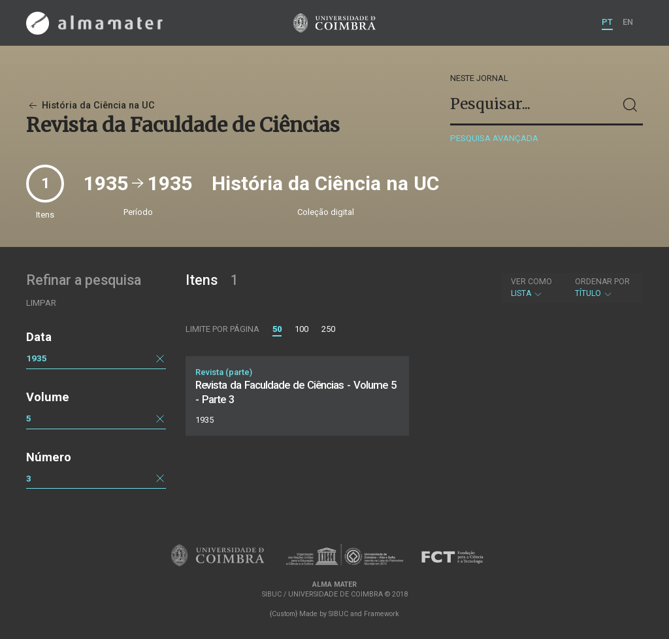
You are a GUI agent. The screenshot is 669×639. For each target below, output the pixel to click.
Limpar (41, 303)
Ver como (531, 281)
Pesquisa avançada (494, 138)
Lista (531, 287)
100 (301, 329)
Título (602, 287)
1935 (36, 358)
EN (628, 22)
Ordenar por (602, 281)
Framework (381, 614)
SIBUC (338, 614)
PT (607, 22)
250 (328, 329)
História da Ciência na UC (90, 105)
